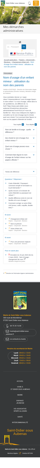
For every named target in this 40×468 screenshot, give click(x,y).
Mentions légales (12, 453)
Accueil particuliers (11, 60)
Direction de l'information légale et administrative (20, 273)
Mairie (20, 395)
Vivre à (20, 388)
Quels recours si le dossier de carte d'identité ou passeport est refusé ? (20, 193)
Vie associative (20, 410)
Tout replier (18, 124)
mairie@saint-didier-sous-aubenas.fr (17, 332)
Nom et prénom (16, 224)
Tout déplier (31, 124)
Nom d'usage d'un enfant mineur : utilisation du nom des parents (19, 64)
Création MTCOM (27, 453)
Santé (20, 417)
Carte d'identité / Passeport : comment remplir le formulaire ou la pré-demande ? (20, 185)
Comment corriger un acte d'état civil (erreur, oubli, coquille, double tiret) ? (21, 205)
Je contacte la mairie (16, 339)
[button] (20, 131)
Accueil (20, 381)
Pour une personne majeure (20, 242)
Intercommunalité (20, 422)
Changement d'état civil (20, 62)
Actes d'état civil (16, 228)
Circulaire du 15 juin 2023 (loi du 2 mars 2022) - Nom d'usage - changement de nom (21, 257)
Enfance (20, 402)
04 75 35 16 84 (13, 326)
